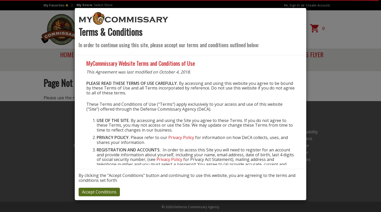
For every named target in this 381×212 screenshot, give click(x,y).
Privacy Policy (181, 137)
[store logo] (124, 18)
